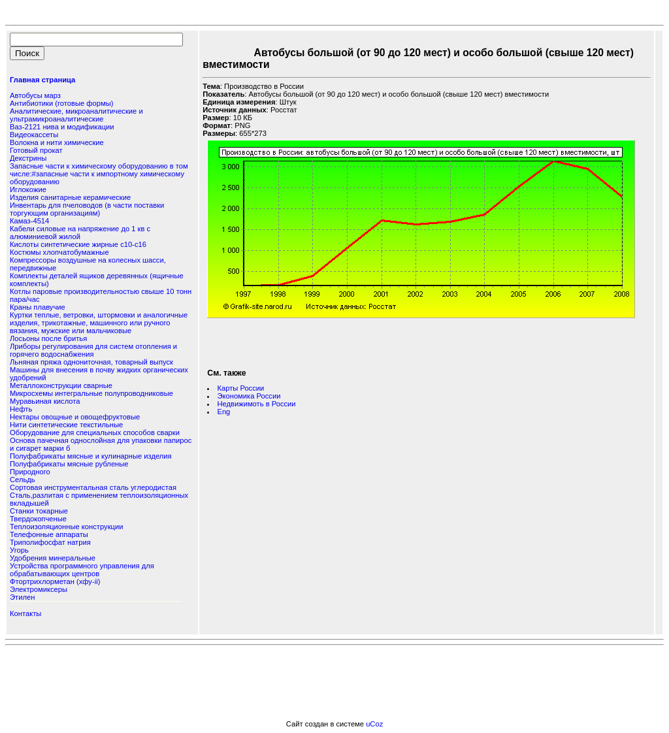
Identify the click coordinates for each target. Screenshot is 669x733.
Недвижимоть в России (256, 404)
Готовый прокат (36, 150)
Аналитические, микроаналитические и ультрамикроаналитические (76, 115)
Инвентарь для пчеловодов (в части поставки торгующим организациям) (87, 209)
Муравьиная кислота (45, 401)
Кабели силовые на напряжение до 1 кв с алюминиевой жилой (80, 232)
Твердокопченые (38, 519)
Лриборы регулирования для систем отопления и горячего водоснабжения (93, 350)
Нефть (21, 409)
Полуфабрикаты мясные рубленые (69, 464)
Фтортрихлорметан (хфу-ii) (55, 581)
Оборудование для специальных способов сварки (95, 432)
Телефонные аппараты (49, 534)
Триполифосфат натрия (50, 542)
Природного (30, 472)
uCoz (374, 724)
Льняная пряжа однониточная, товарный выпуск (91, 362)
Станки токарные (39, 511)
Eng (223, 411)
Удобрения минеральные (52, 558)
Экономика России (248, 396)
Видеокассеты (34, 134)
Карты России (240, 388)
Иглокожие (28, 189)
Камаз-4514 (29, 221)
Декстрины (28, 158)
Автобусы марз (35, 95)
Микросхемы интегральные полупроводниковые (91, 393)
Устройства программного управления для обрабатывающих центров (82, 570)
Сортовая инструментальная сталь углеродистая (93, 487)
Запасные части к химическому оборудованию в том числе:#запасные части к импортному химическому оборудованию (99, 174)
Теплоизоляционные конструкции (66, 526)
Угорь (19, 550)
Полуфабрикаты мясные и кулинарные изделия (91, 456)
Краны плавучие (37, 307)
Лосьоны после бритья (48, 338)
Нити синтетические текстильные (66, 425)
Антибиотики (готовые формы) (61, 103)
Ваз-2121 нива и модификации (62, 127)
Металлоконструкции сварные (61, 385)
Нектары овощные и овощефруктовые (75, 417)
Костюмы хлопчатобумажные (59, 252)
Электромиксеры (38, 589)
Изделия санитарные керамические (70, 197)
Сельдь (22, 479)
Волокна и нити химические (57, 142)
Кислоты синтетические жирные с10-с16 (78, 244)
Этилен (22, 597)
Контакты (25, 613)
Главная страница (42, 80)
